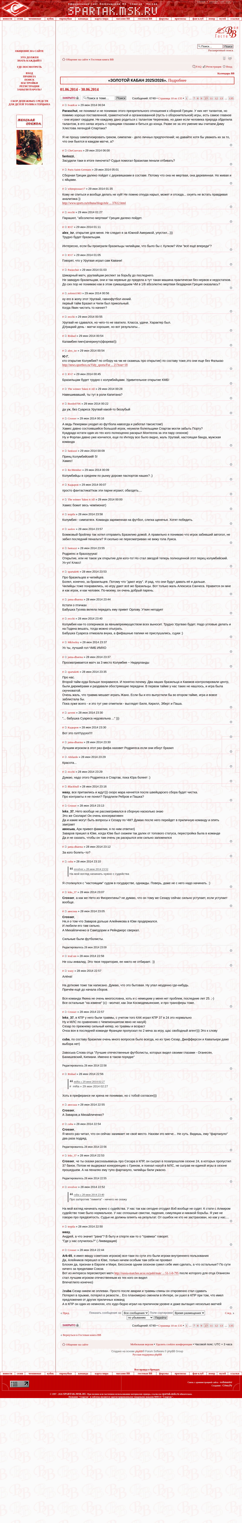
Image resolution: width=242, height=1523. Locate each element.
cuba (70, 861)
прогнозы (180, 18)
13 (221, 98)
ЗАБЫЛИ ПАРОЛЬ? (29, 89)
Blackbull (73, 786)
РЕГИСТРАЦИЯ (29, 86)
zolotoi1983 (74, 293)
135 (231, 98)
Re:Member (74, 470)
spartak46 (73, 571)
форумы (164, 18)
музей (222, 18)
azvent (71, 712)
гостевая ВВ (145, 18)
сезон (20, 18)
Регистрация (213, 66)
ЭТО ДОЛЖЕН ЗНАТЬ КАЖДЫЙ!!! (29, 59)
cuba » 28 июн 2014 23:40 (89, 1194)
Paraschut (73, 269)
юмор (212, 18)
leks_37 (72, 892)
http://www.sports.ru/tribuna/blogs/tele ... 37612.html (94, 203)
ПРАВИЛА (29, 76)
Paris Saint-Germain (79, 169)
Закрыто (70, 98)
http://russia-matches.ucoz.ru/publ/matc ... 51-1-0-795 (146, 1273)
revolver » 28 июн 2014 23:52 (91, 869)
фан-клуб (198, 18)
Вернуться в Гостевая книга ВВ (82, 1335)
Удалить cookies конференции (174, 1344)
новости (7, 18)
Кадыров (73, 484)
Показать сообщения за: (119, 1312)
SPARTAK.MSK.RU (74, 1393)
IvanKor (72, 105)
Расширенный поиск (220, 50)
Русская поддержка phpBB (147, 1354)
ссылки (234, 18)
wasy (71, 970)
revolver (72, 1187)
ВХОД (29, 73)
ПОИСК (29, 79)
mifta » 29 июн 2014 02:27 (89, 1081)
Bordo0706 (74, 403)
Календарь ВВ (225, 73)
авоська (72, 911)
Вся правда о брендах (147, 1369)
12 (216, 98)
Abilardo (73, 757)
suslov (71, 529)
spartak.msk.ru (170, 1393)
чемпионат (35, 18)
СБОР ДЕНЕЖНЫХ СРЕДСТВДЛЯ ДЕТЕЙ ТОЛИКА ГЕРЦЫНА (29, 103)
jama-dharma (75, 599)
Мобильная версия (224, 58)
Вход (229, 66)
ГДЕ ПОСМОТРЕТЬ (29, 66)
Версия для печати (229, 58)
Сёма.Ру (227, 1385)
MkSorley (73, 642)
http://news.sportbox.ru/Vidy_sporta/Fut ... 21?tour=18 (95, 365)
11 (211, 98)
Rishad (72, 335)
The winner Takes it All (81, 388)
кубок (50, 18)
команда (83, 18)
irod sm (72, 956)
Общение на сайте (77, 59)
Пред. (66, 1313)
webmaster (226, 1382)
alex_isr (72, 350)
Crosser (72, 418)
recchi (71, 212)
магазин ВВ (123, 18)
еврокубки (65, 18)
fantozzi (72, 450)
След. (228, 1313)
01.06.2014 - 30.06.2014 (79, 89)
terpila (71, 514)
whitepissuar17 (76, 188)
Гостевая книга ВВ (102, 59)
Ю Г (70, 227)
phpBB (139, 1351)
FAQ (198, 66)
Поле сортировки (177, 1312)
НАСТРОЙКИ (29, 83)
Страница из (170, 98)
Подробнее (177, 80)
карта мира (101, 18)
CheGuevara (75, 150)
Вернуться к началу (231, 145)
